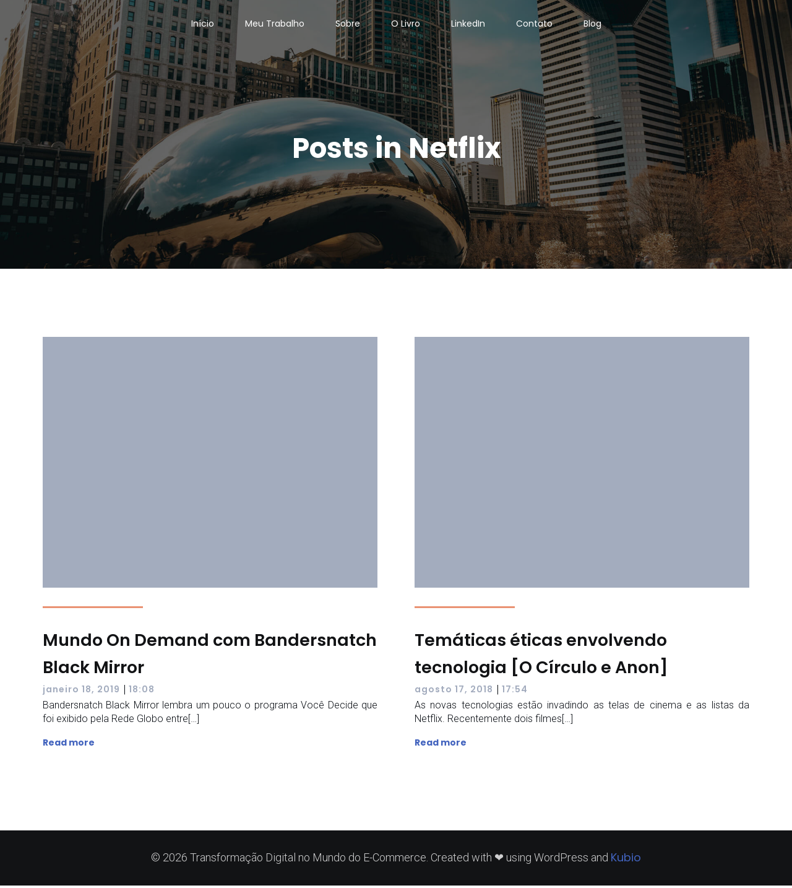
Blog (592, 25)
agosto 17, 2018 (454, 692)
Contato (534, 25)
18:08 (142, 692)
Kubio (626, 860)
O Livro (405, 25)
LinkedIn (468, 25)
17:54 (515, 692)
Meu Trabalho (274, 25)
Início (202, 25)
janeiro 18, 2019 (81, 692)
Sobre (347, 25)
